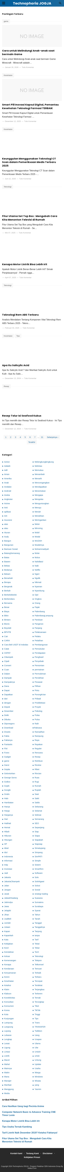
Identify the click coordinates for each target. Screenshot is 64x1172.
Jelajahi (7, 910)
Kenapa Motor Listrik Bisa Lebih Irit (24, 264)
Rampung (39, 736)
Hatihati (7, 823)
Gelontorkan (9, 773)
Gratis (6, 794)
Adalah (7, 466)
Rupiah (38, 790)
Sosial (37, 890)
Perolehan (39, 678)
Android (7, 491)
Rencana (39, 753)
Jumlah (7, 923)
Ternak (38, 998)
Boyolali (7, 628)
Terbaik (38, 973)
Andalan (8, 487)
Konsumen (9, 1006)
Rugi (37, 782)
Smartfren (39, 869)
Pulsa (37, 719)
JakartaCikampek (12, 881)
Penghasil (39, 657)
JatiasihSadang (11, 898)
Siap (37, 832)
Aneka (7, 495)
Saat (37, 794)
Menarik (38, 478)
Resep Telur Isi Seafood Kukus (21, 415)
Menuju (38, 508)
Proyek (38, 707)
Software (39, 873)
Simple (38, 861)
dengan (7, 703)
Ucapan (38, 1039)
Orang (37, 603)
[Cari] (60, 3)
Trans (37, 1023)
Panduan (39, 620)
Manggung (9, 1089)
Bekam (7, 574)
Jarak (6, 894)
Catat (6, 649)
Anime (7, 503)
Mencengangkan (42, 483)
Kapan (7, 931)
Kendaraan (9, 969)
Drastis (7, 732)
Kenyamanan (10, 973)
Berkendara (9, 599)
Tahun (37, 915)
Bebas (7, 566)
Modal (37, 537)
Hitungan (8, 840)
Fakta (6, 736)
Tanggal (38, 923)
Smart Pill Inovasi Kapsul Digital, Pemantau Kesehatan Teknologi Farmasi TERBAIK (30, 106)
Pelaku (38, 636)
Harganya (8, 815)
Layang (7, 1031)
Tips (18, 336)
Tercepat (38, 981)
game (6, 21)
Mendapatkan (41, 487)
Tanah (37, 919)
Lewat (6, 1043)
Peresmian (39, 665)
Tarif (36, 940)
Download (8, 728)
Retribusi (39, 761)
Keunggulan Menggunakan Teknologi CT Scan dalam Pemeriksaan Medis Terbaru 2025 (29, 162)
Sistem (38, 865)
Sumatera (39, 902)
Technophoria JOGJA (21, 1166)
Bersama (8, 603)
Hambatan (8, 802)
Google (7, 790)
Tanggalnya (40, 927)
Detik (6, 715)
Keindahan (9, 952)
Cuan (6, 670)
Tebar (37, 948)
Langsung (8, 1027)
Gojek (6, 786)
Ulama (37, 1043)
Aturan (7, 532)
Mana (6, 1077)
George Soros (10, 778)
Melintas (38, 466)
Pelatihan (39, 640)
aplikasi (7, 512)
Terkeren (38, 994)
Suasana (39, 898)
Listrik (6, 1056)
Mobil (37, 532)
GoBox (7, 782)
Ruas (37, 778)
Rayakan (39, 744)
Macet (7, 1060)
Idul (5, 852)
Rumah (38, 786)
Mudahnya (39, 545)
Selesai (38, 815)
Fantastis (8, 744)
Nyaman (38, 586)
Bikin (6, 616)
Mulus (37, 557)
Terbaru (38, 977)
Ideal (6, 848)
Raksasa (38, 728)
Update (38, 1064)
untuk (37, 1056)
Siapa (37, 836)
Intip (6, 865)
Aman (6, 474)
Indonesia (8, 856)
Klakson (7, 994)
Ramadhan (39, 732)
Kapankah (8, 935)
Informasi (8, 861)
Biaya (6, 611)
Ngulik (37, 578)
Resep (6, 386)
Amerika (8, 478)
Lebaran (8, 1035)
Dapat (6, 690)
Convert (7, 665)
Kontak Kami (16, 1153)
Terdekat (38, 985)
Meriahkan (39, 516)
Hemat (7, 827)
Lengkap (8, 1039)
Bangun (7, 541)
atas (6, 524)
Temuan (38, 969)
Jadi (6, 873)
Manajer (7, 1081)
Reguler (38, 748)
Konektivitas (9, 998)
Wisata (38, 1081)
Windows (39, 1077)
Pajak (37, 607)
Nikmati (38, 582)
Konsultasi (8, 1002)
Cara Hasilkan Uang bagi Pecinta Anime (23, 1106)
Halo (6, 798)
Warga (37, 1072)
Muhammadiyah (42, 549)
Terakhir (31, 442)
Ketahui (7, 985)
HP (5, 844)
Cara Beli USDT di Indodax (16, 645)
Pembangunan (41, 645)
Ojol (36, 595)
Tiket (37, 1006)
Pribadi (38, 699)
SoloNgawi (39, 881)
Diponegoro (9, 724)
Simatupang (40, 848)
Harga (7, 811)
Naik (37, 566)
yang (37, 1085)
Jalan (6, 886)
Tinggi (37, 1014)
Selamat (38, 811)
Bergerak (8, 586)
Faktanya (8, 740)
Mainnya (8, 1068)
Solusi (37, 886)
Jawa (6, 906)
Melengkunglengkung (44, 462)
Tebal (37, 944)
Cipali (6, 661)
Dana (6, 686)
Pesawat (38, 682)
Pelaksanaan (40, 632)
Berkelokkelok (10, 595)
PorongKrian (40, 694)
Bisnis (6, 624)
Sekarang (39, 807)
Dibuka (7, 719)
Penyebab (39, 661)
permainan (39, 670)
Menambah (40, 474)
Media (7, 1093)
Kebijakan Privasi (32, 1157)
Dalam (7, 674)
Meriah (38, 512)
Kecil (6, 948)
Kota (6, 1014)
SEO (37, 823)
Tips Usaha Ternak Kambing (17, 1127)
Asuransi (8, 520)
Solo (37, 877)
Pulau (37, 715)
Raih (37, 724)
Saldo (37, 802)
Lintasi (7, 1052)
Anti (6, 508)
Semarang (39, 819)
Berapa (7, 582)
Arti (5, 516)
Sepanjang (39, 827)
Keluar (7, 956)
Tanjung (38, 931)
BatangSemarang (12, 553)
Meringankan (40, 520)
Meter (37, 524)
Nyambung (39, 591)
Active (7, 462)
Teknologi (7, 187)
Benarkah (8, 578)
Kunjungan (9, 1018)
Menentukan (40, 491)
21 (42, 437)
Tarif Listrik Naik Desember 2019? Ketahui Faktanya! (29, 1133)
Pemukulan (40, 649)
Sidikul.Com (32, 1168)
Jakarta (7, 877)
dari (6, 699)
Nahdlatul (39, 562)
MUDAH (38, 541)
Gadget (7, 757)
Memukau (39, 470)
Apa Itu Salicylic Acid (15, 365)
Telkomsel (39, 964)
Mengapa (39, 495)
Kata (6, 940)
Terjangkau (39, 989)
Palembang (40, 611)
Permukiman (40, 674)
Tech (37, 952)
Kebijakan (8, 944)
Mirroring (39, 528)
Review (38, 765)
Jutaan (7, 927)
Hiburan (7, 836)
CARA (7, 640)
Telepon (38, 960)
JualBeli (7, 919)
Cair (6, 636)
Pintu (37, 690)
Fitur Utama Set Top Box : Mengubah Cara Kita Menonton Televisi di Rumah (29, 217)
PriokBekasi (40, 703)
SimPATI (38, 856)
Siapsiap (38, 844)
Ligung (7, 1048)
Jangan (7, 890)
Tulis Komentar (28, 67)
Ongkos (38, 599)
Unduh (37, 1052)
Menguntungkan (42, 503)
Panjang (38, 628)
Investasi (8, 869)
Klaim (6, 989)
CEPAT (7, 653)
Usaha (37, 1068)
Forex (6, 753)
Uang (37, 1035)
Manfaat (7, 1085)
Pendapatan (40, 653)
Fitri (6, 748)
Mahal (7, 1064)
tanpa (37, 935)
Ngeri (37, 574)
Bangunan (8, 545)
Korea (6, 1010)
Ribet (37, 769)
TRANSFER (40, 1027)
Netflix (37, 570)
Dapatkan (8, 694)
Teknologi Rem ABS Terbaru (20, 314)
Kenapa (7, 964)
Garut (6, 765)
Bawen (7, 562)
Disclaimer (48, 1153)
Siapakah (39, 840)
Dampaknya (9, 682)
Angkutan (8, 499)
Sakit (37, 798)
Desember (8, 711)
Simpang (39, 852)
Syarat (37, 910)
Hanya (7, 807)
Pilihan (38, 686)
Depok (7, 707)
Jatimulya (8, 902)
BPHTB (7, 632)
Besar (6, 607)
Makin (6, 1072)
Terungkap (39, 1002)
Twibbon (38, 1031)
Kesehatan (8, 75)
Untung (38, 1060)
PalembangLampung (44, 616)
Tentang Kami (32, 1153)
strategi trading (41, 894)
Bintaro (7, 620)
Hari (6, 819)
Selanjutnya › (52, 437)
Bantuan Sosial (11, 549)
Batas (6, 557)
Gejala (7, 769)
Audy (6, 537)
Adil (6, 470)
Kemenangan (10, 960)
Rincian (38, 773)
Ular (36, 1048)
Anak (6, 483)
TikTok (37, 1010)
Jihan (6, 915)
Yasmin (38, 1089)
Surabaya (39, 906)
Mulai (37, 553)
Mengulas (39, 499)
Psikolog (38, 711)
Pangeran (39, 624)
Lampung (8, 1023)
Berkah (7, 591)
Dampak (8, 678)
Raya (37, 740)
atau (6, 528)
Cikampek (8, 657)
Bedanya (8, 570)
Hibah (6, 832)
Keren (6, 977)
